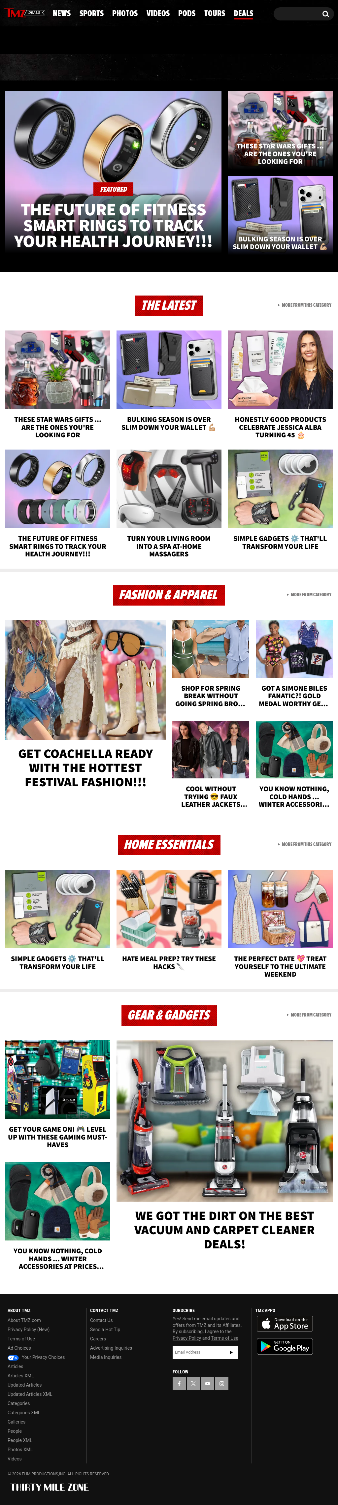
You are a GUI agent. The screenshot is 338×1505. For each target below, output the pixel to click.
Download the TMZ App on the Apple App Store (285, 1324)
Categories (19, 1403)
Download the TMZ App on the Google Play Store (285, 1346)
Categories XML (24, 1412)
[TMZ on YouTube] (207, 1383)
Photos (120, 68)
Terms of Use (21, 1338)
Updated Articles (25, 1385)
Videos (172, 68)
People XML (20, 1440)
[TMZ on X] (19, 12)
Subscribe (231, 1352)
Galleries (16, 1422)
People (15, 1431)
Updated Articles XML (30, 1394)
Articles (15, 1366)
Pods (218, 68)
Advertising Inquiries (111, 1348)
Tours (263, 68)
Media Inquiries (105, 1357)
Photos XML (20, 1449)
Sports (67, 68)
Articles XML (21, 1375)
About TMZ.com (24, 1320)
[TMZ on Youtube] (31, 12)
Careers (98, 1338)
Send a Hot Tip (105, 1329)
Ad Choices (19, 1348)
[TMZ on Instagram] (43, 12)
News (20, 68)
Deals (308, 68)
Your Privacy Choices (36, 1357)
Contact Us (101, 1320)
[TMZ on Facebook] (9, 12)
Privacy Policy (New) (29, 1329)
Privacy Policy (187, 1338)
